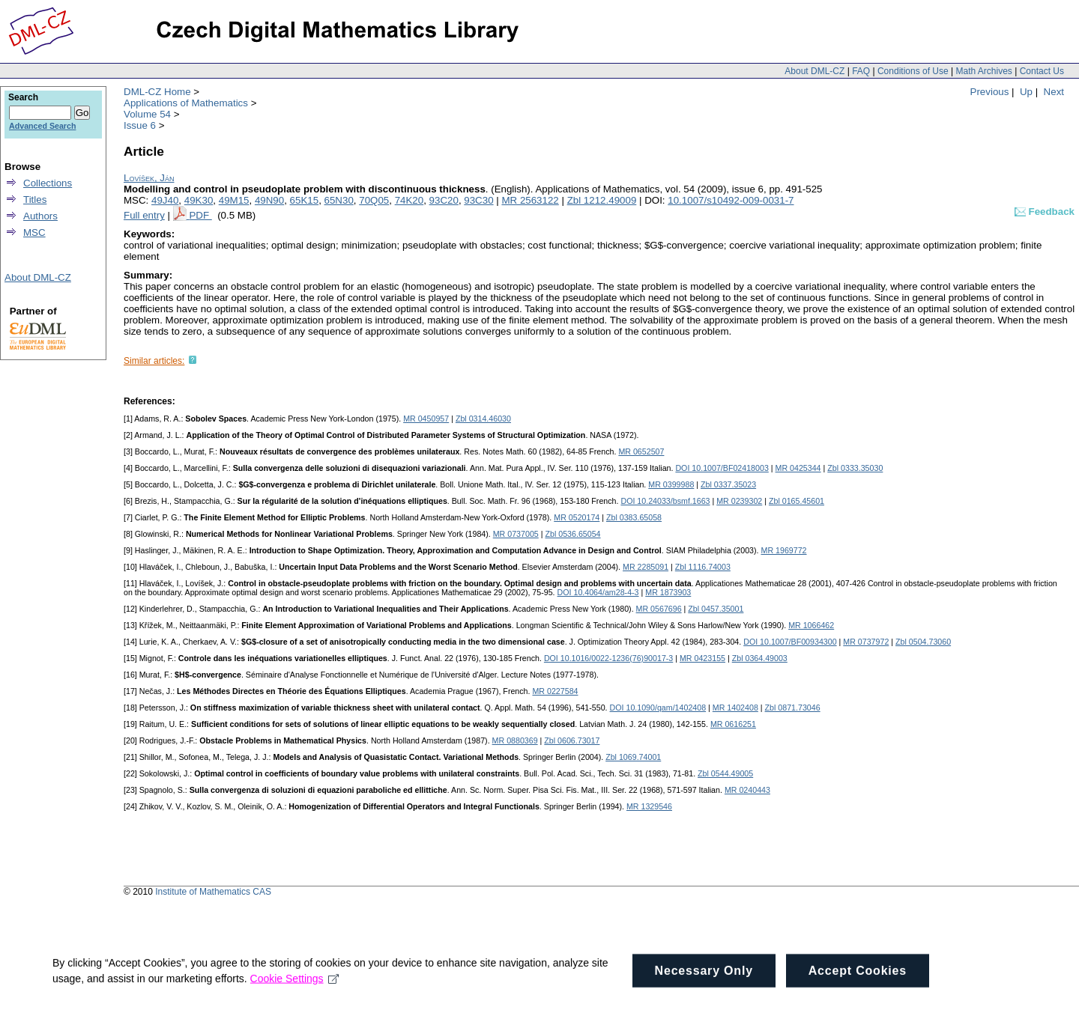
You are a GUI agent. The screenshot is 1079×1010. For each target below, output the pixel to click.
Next (1054, 91)
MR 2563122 (529, 200)
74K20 (409, 200)
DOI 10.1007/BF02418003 (721, 467)
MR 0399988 (671, 484)
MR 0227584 (555, 691)
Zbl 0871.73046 (792, 707)
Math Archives (983, 71)
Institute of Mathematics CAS (213, 891)
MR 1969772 (784, 550)
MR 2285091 (645, 566)
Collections (47, 183)
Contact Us (1042, 71)
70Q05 (374, 200)
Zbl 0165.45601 (796, 500)
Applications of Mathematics (186, 103)
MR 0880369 (515, 740)
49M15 (234, 200)
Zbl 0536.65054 (572, 533)
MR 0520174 (576, 517)
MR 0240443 (747, 789)
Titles (34, 199)
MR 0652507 (641, 451)
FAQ (861, 71)
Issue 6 (140, 125)
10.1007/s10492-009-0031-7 (731, 200)
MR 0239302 (739, 500)
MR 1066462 (811, 625)
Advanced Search (42, 125)
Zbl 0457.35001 (715, 608)
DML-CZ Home (157, 91)
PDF (200, 215)
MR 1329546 (649, 806)
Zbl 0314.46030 (483, 418)
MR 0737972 (866, 641)
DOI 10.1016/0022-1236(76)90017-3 (608, 658)
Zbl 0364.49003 (760, 658)
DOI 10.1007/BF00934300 (789, 641)
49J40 (164, 200)
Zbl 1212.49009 (602, 200)
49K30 (199, 200)
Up (1026, 91)
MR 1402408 (735, 707)
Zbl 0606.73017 (571, 740)
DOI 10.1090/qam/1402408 (658, 707)
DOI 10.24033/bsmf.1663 (665, 500)
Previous (989, 91)
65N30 (339, 200)
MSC (34, 232)
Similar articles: (154, 361)
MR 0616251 (733, 724)
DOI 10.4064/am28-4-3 (598, 592)
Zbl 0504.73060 (923, 641)
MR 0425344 (798, 467)
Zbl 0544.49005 (725, 773)
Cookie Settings (294, 991)
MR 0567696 (659, 608)
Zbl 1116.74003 (703, 566)
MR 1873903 (668, 592)
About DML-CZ (814, 71)
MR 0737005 (516, 533)
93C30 (478, 200)
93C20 (444, 200)
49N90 (269, 200)
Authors (40, 216)
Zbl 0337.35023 (728, 484)
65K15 (304, 200)
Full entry (144, 215)
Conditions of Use (913, 71)
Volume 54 (147, 114)
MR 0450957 (426, 418)
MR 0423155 (702, 658)
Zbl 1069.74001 (633, 756)
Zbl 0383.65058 (634, 517)
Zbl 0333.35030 (855, 467)
